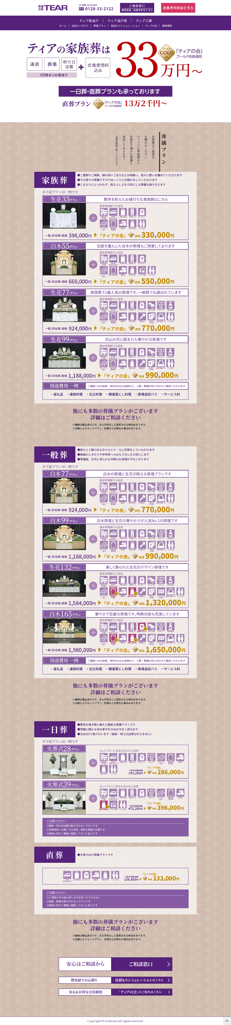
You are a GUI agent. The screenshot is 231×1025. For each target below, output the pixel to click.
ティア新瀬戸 (89, 20)
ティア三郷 (144, 20)
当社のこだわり (80, 25)
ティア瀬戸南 (117, 20)
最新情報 (167, 25)
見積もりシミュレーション (125, 25)
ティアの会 (151, 25)
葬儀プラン (100, 25)
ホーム (62, 25)
